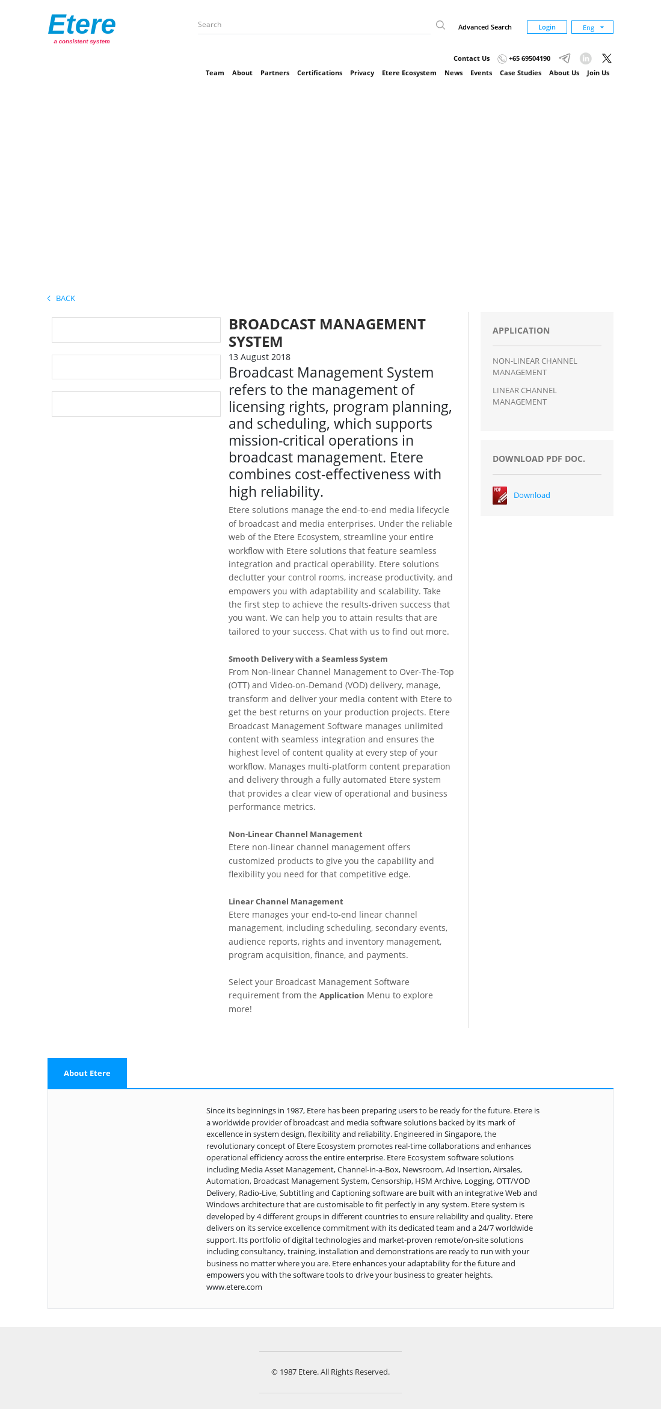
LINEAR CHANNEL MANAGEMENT (525, 396)
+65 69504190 (523, 58)
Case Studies (520, 72)
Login (547, 26)
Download (532, 495)
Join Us (598, 72)
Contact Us (471, 58)
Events (481, 72)
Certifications (319, 72)
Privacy (362, 72)
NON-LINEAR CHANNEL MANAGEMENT (535, 366)
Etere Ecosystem (409, 72)
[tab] (87, 1073)
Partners (274, 72)
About (242, 72)
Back (61, 298)
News (453, 72)
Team (215, 72)
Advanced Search (485, 26)
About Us (564, 72)
